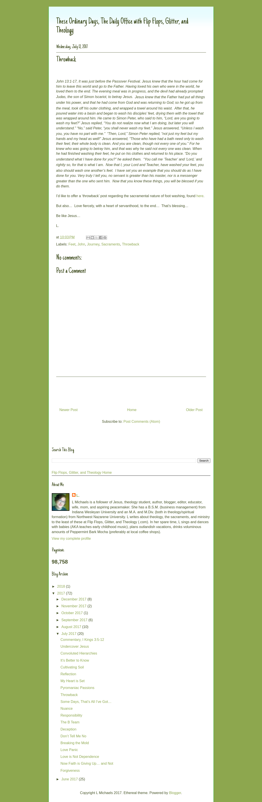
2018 (61, 586)
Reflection (68, 674)
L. (78, 495)
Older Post (194, 410)
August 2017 (71, 627)
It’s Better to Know (74, 660)
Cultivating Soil (72, 667)
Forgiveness (70, 770)
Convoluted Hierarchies (78, 653)
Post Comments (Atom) (141, 421)
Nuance (66, 708)
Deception (68, 729)
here (199, 196)
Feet (72, 244)
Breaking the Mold (74, 743)
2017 (61, 593)
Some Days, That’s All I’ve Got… (85, 702)
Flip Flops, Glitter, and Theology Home (82, 472)
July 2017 (69, 634)
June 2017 (70, 779)
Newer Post (68, 410)
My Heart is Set (72, 681)
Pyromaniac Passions (77, 688)
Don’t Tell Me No (73, 736)
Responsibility (71, 715)
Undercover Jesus (74, 646)
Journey (93, 244)
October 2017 (72, 613)
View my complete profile (71, 538)
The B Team (69, 722)
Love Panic (69, 750)
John (81, 244)
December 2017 (74, 599)
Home (132, 410)
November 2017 (74, 606)
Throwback (130, 244)
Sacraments (110, 244)
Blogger (175, 793)
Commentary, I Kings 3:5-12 (82, 640)
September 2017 (74, 620)
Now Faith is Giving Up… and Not (86, 763)
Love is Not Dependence (79, 757)
